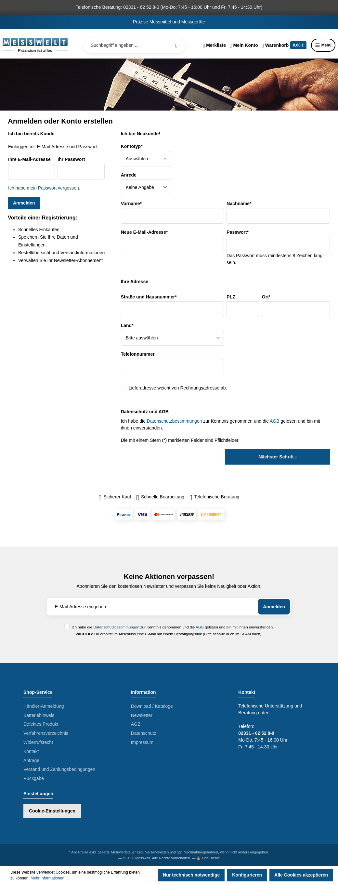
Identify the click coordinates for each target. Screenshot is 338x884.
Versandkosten (157, 852)
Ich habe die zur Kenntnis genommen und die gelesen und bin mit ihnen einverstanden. (173, 627)
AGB (275, 421)
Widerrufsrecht (38, 742)
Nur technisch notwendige (191, 874)
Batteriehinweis (38, 715)
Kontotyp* (132, 146)
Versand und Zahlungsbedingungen (59, 769)
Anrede (128, 175)
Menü (323, 45)
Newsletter (141, 715)
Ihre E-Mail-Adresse (29, 159)
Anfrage (31, 760)
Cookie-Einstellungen (52, 810)
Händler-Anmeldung (43, 706)
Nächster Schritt (278, 456)
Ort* (266, 296)
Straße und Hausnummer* (149, 296)
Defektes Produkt (40, 724)
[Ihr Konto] (244, 45)
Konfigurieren (247, 874)
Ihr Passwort (71, 159)
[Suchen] (176, 45)
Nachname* (239, 203)
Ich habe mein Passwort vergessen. (44, 188)
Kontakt (31, 751)
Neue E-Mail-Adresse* (144, 232)
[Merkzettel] (214, 45)
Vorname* (131, 203)
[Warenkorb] (284, 45)
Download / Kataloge (152, 706)
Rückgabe (33, 778)
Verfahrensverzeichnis (45, 733)
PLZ (231, 296)
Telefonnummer (138, 354)
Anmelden (24, 202)
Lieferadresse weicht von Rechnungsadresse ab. (178, 387)
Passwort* (238, 232)
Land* (127, 325)
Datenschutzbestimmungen (174, 421)
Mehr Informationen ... (50, 878)
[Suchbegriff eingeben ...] (134, 45)
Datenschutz (143, 733)
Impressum (142, 742)
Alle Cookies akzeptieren (301, 874)
